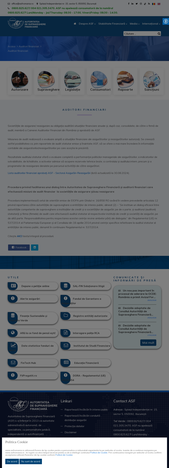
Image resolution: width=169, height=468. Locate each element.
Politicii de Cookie (98, 452)
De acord (12, 461)
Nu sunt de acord (30, 461)
